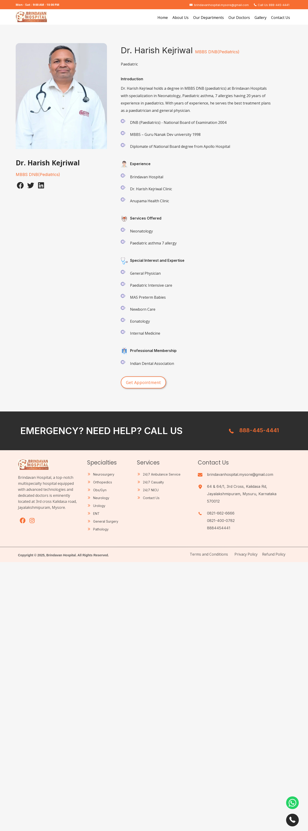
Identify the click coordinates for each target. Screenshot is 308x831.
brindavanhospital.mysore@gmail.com (240, 474)
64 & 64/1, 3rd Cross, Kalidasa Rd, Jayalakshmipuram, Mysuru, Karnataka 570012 (241, 493)
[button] (20, 185)
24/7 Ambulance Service (162, 474)
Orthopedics (102, 482)
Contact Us (151, 498)
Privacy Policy (246, 554)
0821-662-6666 (220, 513)
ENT (96, 513)
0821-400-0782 (221, 520)
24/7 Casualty (153, 482)
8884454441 (218, 528)
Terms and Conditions (209, 554)
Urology (99, 506)
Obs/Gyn (100, 490)
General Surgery (105, 521)
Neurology (101, 498)
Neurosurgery (103, 474)
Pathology (101, 529)
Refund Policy (273, 554)
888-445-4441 (259, 430)
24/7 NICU (151, 490)
